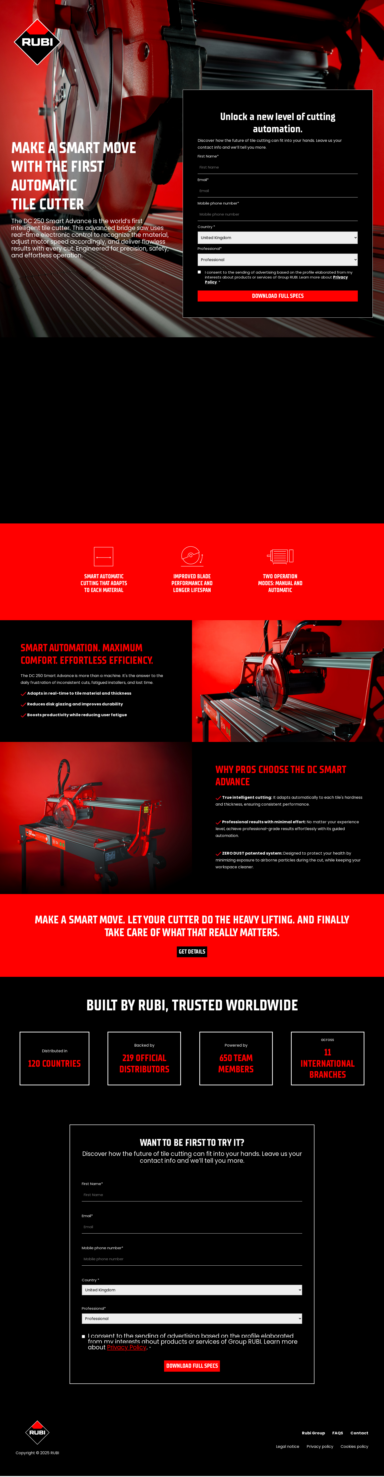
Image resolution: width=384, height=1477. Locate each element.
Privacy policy (320, 1447)
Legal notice (287, 1447)
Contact (359, 1434)
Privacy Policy (126, 1348)
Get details (192, 952)
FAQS (337, 1434)
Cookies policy (354, 1447)
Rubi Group (313, 1434)
